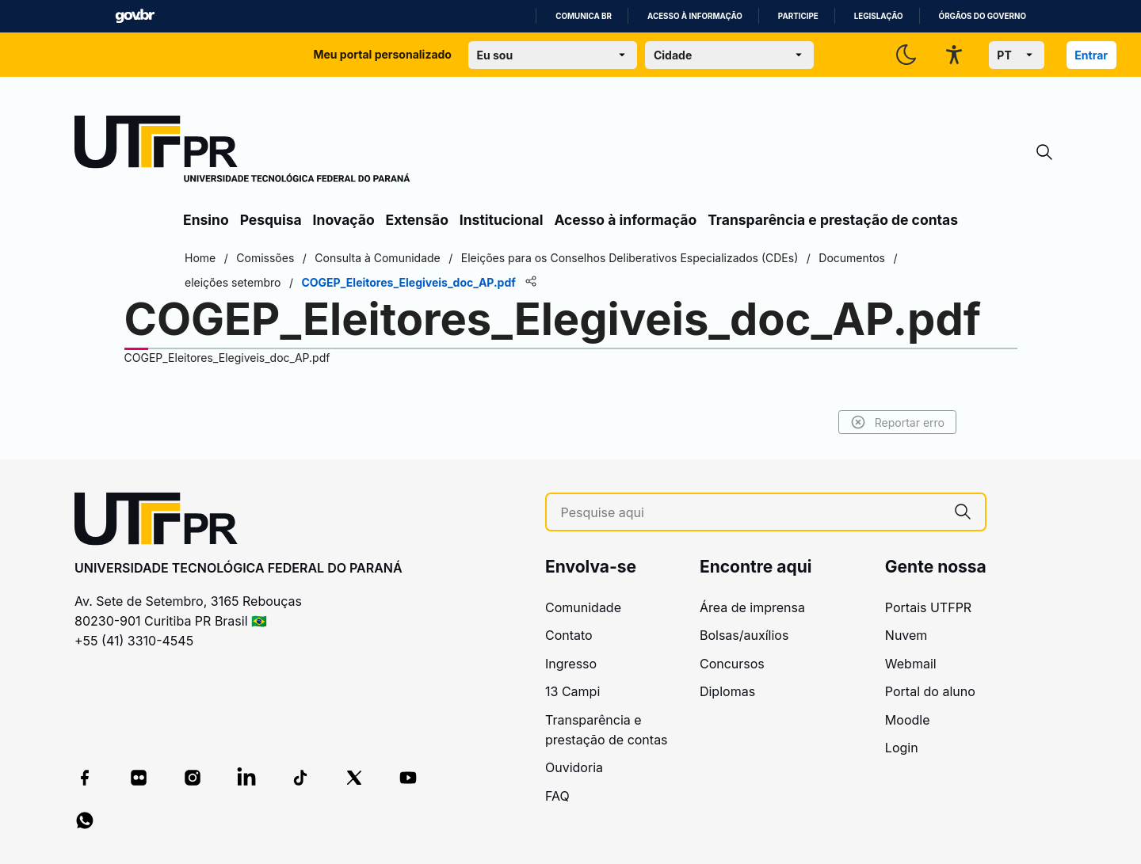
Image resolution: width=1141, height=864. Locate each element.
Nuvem (906, 635)
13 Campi (572, 691)
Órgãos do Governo (982, 16)
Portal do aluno (930, 691)
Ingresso (571, 664)
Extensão (417, 219)
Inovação (344, 219)
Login (901, 748)
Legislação (878, 16)
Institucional (502, 219)
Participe (798, 16)
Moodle (907, 720)
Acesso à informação (694, 16)
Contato (569, 635)
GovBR (135, 16)
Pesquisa (271, 219)
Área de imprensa (752, 607)
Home (200, 258)
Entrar (1091, 55)
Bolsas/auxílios (744, 635)
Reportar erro (897, 422)
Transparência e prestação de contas (833, 219)
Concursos (732, 664)
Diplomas (727, 691)
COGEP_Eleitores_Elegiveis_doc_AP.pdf (227, 357)
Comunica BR (583, 16)
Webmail (911, 664)
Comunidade (583, 607)
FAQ (557, 796)
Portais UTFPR (928, 607)
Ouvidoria (574, 767)
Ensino (206, 219)
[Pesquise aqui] (751, 512)
